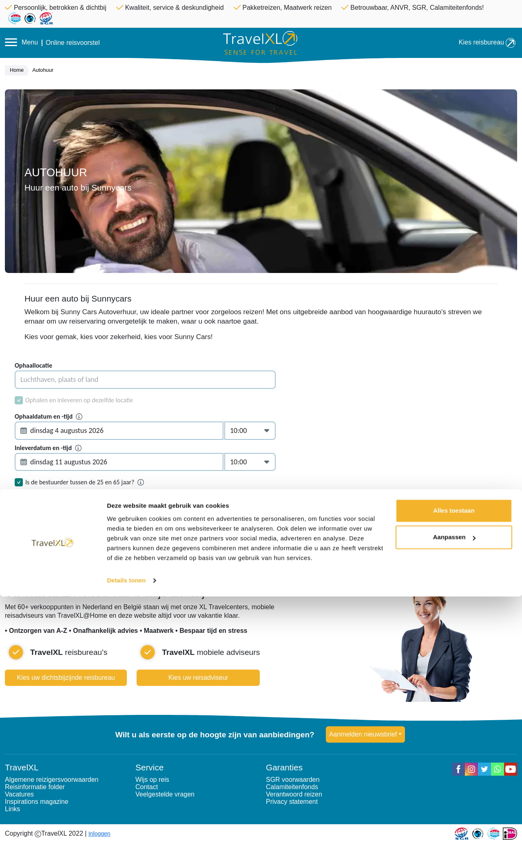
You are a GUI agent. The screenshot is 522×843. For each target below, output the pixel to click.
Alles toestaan (454, 757)
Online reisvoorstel (73, 43)
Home (19, 70)
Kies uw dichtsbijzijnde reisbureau (66, 677)
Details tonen (126, 826)
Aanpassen (454, 783)
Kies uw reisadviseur (198, 677)
